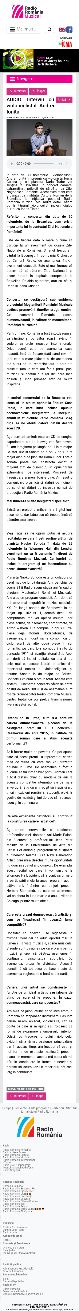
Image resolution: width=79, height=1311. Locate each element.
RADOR (7, 1240)
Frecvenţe (20, 1108)
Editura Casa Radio (13, 1229)
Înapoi (38, 91)
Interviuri (17, 91)
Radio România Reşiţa (15, 1206)
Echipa (6, 1108)
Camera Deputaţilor (14, 1281)
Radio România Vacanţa (16, 1198)
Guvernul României (13, 1271)
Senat (6, 1278)
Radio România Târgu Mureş (19, 1208)
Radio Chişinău (11, 1170)
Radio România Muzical (16, 1157)
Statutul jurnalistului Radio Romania (49, 1109)
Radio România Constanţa (17, 1196)
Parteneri (58, 1108)
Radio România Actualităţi (17, 1149)
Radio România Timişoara (17, 1211)
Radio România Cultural (16, 1154)
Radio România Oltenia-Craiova (20, 1201)
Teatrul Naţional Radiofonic (18, 1167)
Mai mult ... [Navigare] (23, 29)
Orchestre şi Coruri (13, 1247)
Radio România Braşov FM (17, 1191)
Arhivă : (63, 99)
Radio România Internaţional (19, 1160)
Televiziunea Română (15, 1291)
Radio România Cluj (14, 1193)
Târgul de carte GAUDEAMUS (19, 1252)
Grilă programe (39, 1108)
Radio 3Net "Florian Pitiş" (17, 1165)
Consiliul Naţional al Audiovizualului (23, 1294)
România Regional (13, 1186)
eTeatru (7, 1162)
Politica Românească (15, 1227)
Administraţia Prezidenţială (18, 1268)
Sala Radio (9, 1250)
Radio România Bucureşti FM (19, 1188)
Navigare (21, 79)
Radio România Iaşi (14, 1203)
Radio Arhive (10, 1232)
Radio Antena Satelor (15, 1152)
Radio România (11, 1288)
